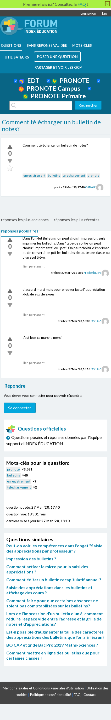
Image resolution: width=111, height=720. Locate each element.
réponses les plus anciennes (25, 219)
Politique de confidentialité (50, 695)
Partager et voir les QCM (58, 67)
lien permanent (34, 266)
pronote (93, 175)
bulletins (54, 175)
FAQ (77, 695)
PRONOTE (71, 80)
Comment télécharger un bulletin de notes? (51, 125)
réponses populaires (19, 231)
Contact (90, 695)
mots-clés (82, 45)
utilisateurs (17, 57)
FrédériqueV (92, 272)
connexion (88, 13)
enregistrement (34, 175)
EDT (29, 80)
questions (11, 45)
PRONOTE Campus (49, 88)
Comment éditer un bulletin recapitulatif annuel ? (53, 579)
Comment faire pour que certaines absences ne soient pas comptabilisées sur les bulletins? (52, 603)
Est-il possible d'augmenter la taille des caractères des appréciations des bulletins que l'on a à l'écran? (55, 634)
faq (104, 13)
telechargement (74, 175)
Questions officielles (36, 429)
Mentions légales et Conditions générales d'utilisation (43, 688)
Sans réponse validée (47, 45)
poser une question (57, 56)
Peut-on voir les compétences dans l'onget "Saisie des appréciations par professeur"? (54, 548)
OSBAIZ (90, 187)
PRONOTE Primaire (54, 96)
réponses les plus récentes (76, 219)
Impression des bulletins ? (31, 558)
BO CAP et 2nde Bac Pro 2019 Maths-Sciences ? (52, 644)
